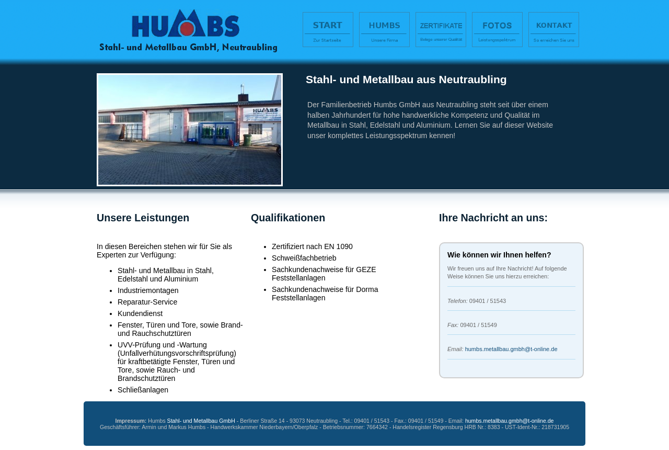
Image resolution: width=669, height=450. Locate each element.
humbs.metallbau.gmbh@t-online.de (511, 349)
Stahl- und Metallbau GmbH (201, 421)
